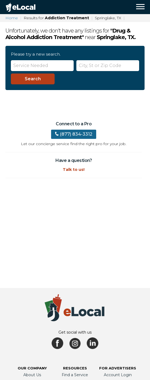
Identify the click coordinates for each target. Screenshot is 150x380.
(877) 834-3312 (73, 134)
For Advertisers (117, 368)
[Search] (33, 79)
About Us (32, 374)
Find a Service (75, 374)
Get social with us (75, 332)
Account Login (118, 374)
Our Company (32, 368)
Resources (75, 368)
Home (11, 17)
